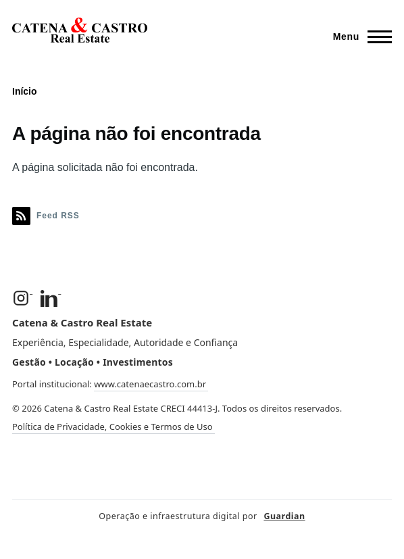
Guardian (284, 516)
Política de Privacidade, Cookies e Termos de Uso (113, 426)
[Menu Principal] (358, 36)
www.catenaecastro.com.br (151, 384)
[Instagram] (22, 298)
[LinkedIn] (51, 298)
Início (24, 91)
